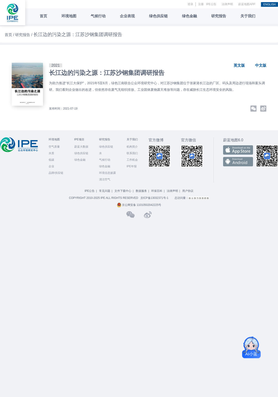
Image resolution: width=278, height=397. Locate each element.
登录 (190, 4)
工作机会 (132, 159)
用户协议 (187, 191)
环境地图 (68, 16)
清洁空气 (104, 179)
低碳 (51, 159)
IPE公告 (211, 4)
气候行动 (98, 16)
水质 (51, 153)
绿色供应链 (158, 16)
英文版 (239, 65)
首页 (43, 16)
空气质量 (54, 146)
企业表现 (127, 16)
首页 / (10, 35)
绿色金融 (189, 16)
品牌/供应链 (56, 173)
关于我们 (247, 16)
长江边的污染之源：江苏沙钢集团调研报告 (106, 72)
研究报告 (218, 16)
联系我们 (132, 153)
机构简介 (132, 146)
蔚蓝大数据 (81, 146)
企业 (51, 166)
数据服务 (141, 191)
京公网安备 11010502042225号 (139, 205)
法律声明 (227, 4)
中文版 (260, 65)
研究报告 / (24, 35)
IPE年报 (132, 166)
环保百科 (156, 191)
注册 (201, 4)
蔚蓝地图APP (246, 4)
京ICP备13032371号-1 (154, 198)
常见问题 (104, 191)
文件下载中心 (122, 191)
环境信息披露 (107, 173)
